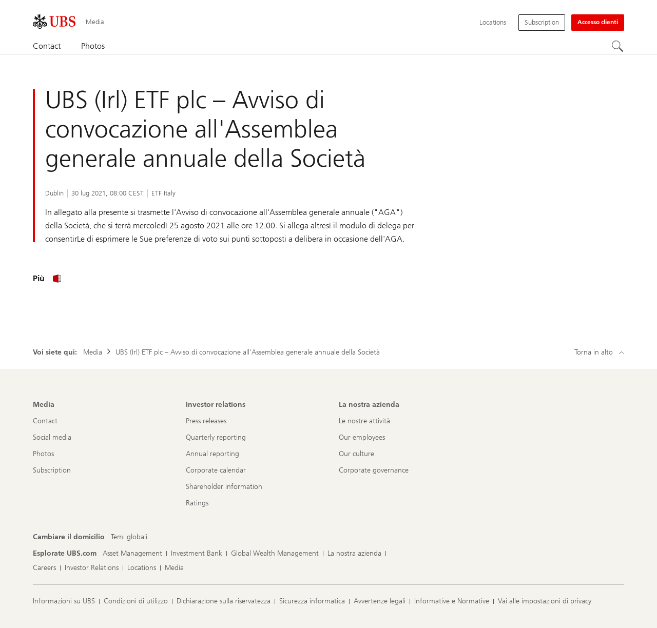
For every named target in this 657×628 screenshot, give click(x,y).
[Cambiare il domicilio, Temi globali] (129, 537)
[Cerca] (618, 47)
